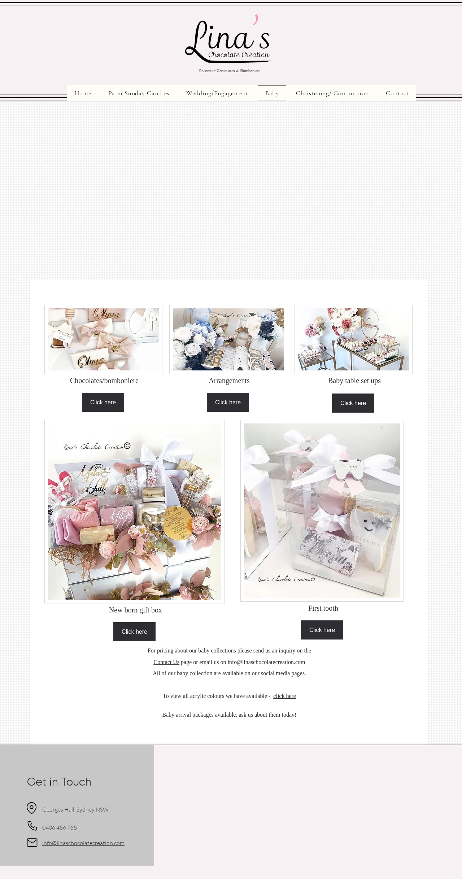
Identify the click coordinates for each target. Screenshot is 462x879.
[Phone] (32, 826)
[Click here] (103, 402)
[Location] (31, 808)
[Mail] (32, 842)
